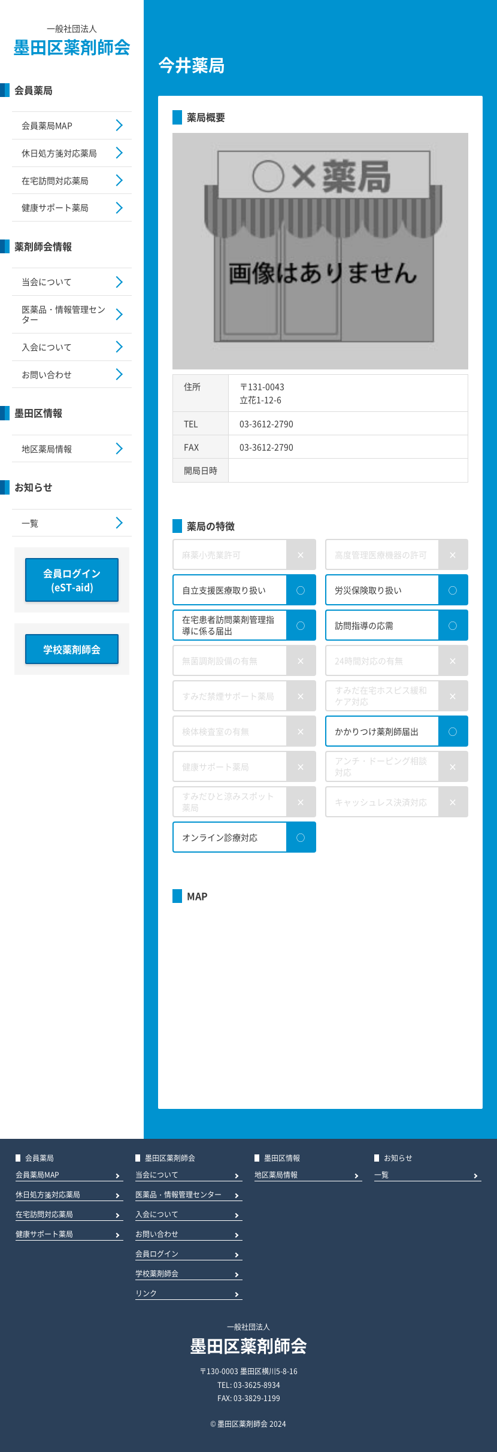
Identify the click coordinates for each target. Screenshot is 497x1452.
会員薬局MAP (47, 125)
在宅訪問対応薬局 (55, 180)
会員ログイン (156, 1254)
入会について (47, 347)
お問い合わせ (47, 374)
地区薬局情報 (47, 448)
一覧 (30, 523)
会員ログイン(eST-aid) (72, 579)
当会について (47, 281)
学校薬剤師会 (72, 649)
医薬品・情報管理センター (63, 314)
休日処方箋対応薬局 (59, 153)
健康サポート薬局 (55, 207)
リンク (146, 1294)
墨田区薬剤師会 (72, 47)
